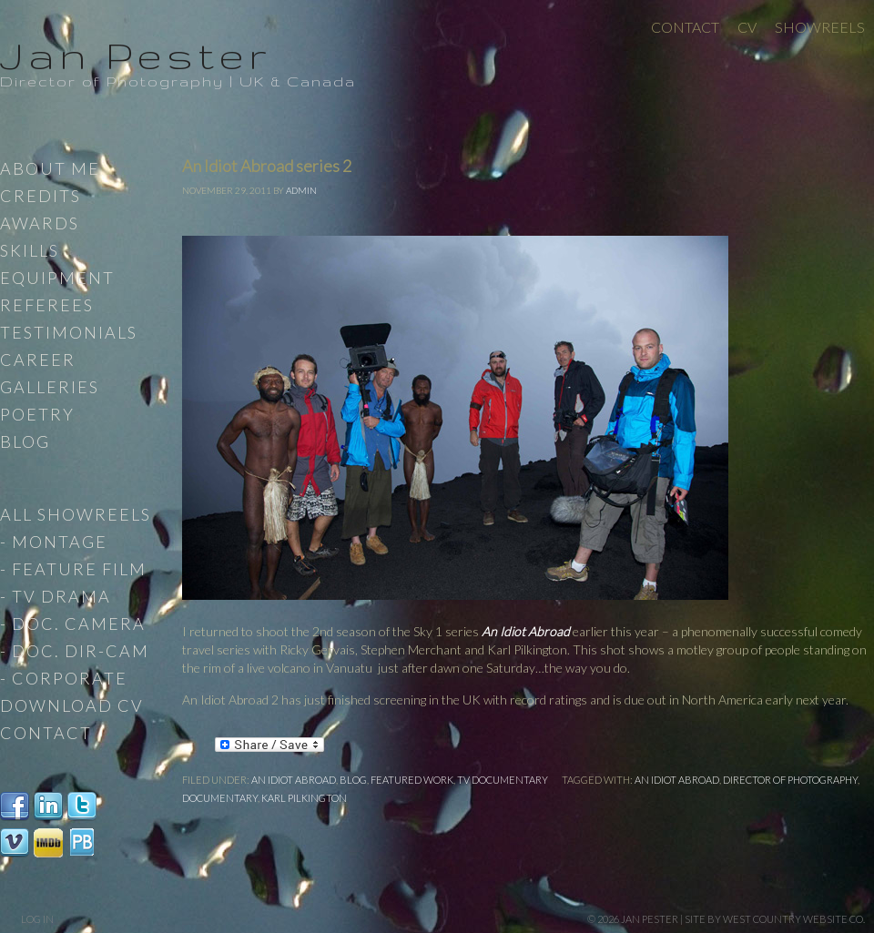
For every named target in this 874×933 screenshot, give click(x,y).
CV (747, 26)
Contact (685, 26)
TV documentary (502, 780)
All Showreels (75, 514)
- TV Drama (55, 596)
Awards (39, 223)
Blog (353, 780)
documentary (220, 798)
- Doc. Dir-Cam (74, 651)
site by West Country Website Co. (775, 919)
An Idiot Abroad (526, 631)
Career (38, 360)
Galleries (49, 387)
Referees (47, 305)
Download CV (72, 705)
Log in (37, 919)
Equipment (57, 278)
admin (301, 190)
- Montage (53, 542)
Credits (40, 196)
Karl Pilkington (304, 798)
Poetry (37, 414)
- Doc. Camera (73, 624)
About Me (50, 168)
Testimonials (68, 332)
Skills (29, 250)
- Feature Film (73, 569)
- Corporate (63, 678)
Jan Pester (135, 54)
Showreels (820, 26)
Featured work (412, 780)
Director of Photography (790, 780)
